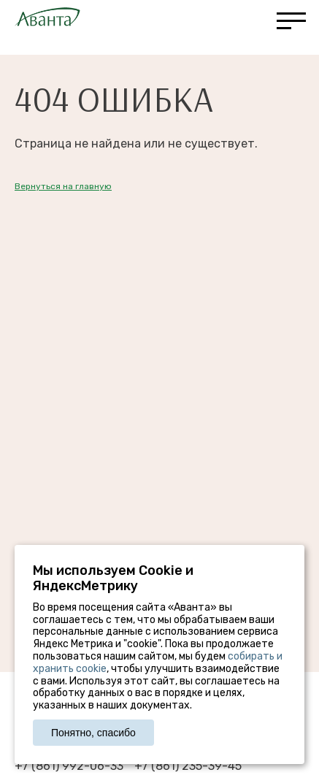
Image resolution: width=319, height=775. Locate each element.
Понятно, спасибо (93, 732)
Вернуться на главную (63, 186)
